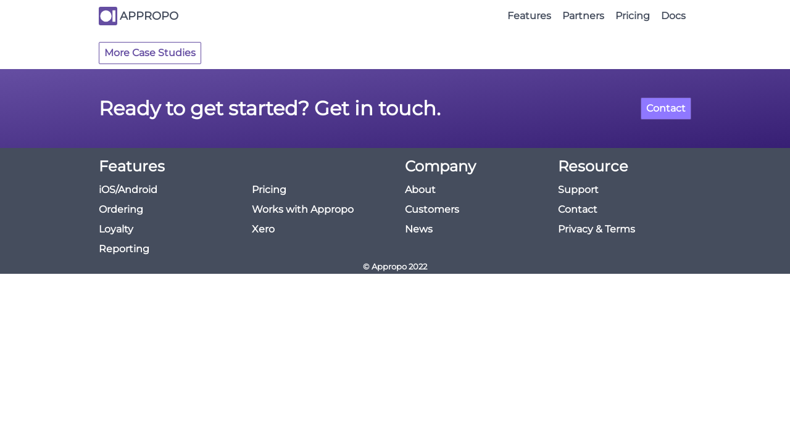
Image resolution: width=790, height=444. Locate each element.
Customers (432, 209)
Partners (583, 16)
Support (578, 189)
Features (529, 16)
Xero (263, 229)
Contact (666, 108)
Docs (673, 16)
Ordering (121, 209)
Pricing (632, 16)
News (419, 229)
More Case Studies (150, 53)
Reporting (124, 249)
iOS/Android (128, 189)
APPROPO (149, 16)
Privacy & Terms (596, 229)
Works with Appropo (303, 209)
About (420, 189)
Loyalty (116, 229)
